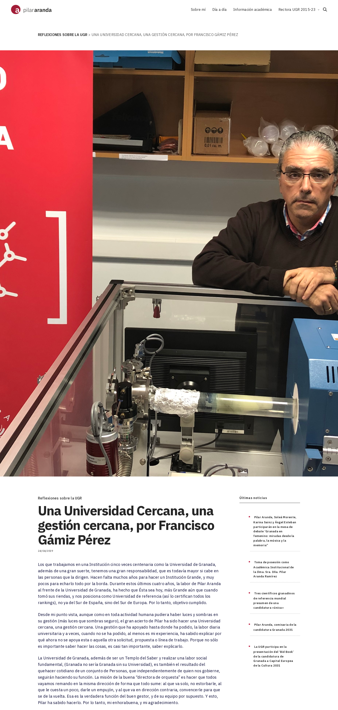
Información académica (252, 9)
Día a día (219, 9)
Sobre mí (198, 9)
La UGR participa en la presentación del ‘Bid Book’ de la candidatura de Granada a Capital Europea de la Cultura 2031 (273, 656)
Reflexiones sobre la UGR (60, 498)
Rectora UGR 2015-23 (297, 9)
